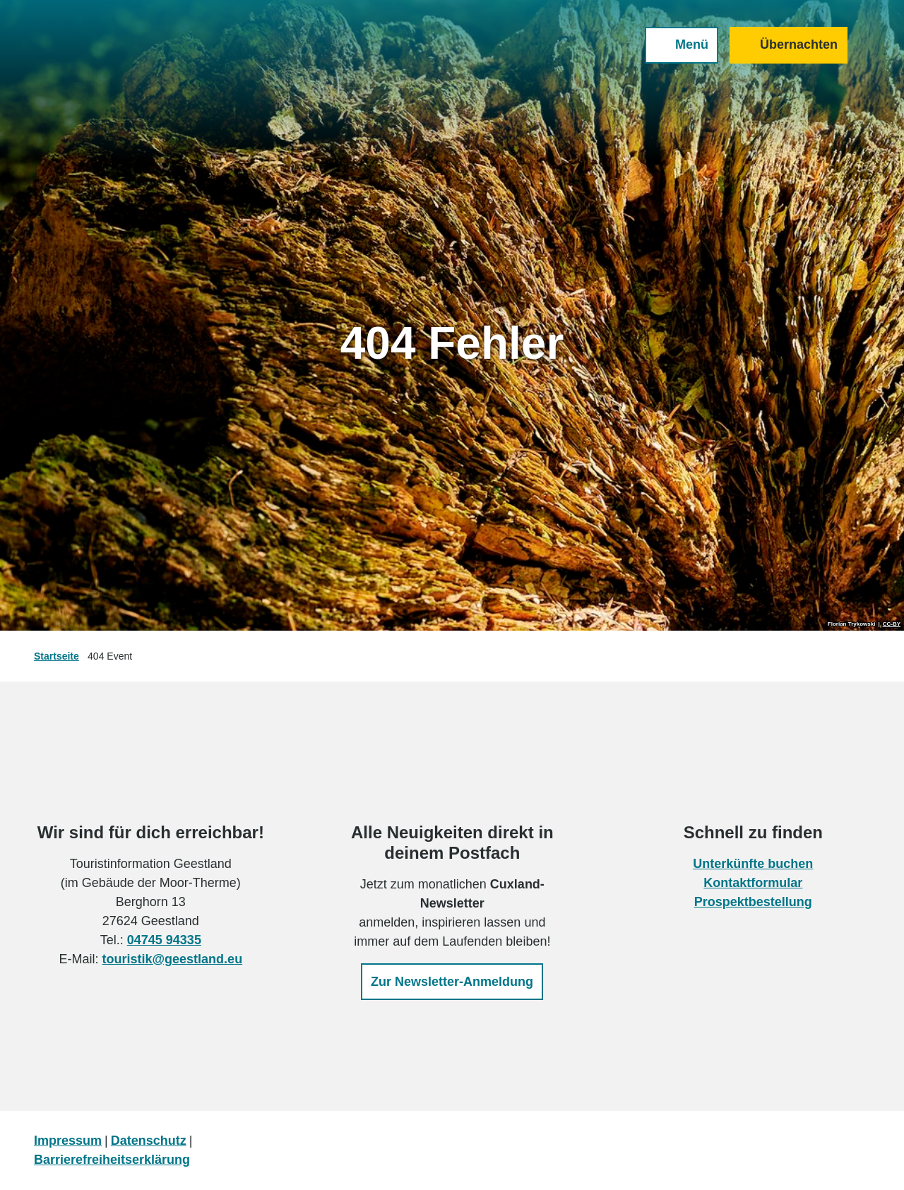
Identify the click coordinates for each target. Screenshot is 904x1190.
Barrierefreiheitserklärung (112, 1160)
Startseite (56, 656)
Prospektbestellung (753, 902)
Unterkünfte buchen (754, 864)
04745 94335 (164, 940)
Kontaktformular (753, 883)
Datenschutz (148, 1141)
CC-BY (891, 624)
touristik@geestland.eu (172, 959)
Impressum (68, 1141)
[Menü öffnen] (681, 45)
